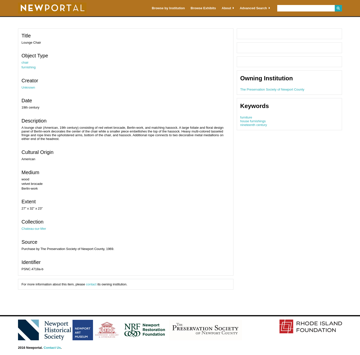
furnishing (29, 67)
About (226, 8)
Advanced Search (253, 8)
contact (91, 284)
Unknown (28, 87)
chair (25, 62)
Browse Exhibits (203, 8)
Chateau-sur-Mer (34, 229)
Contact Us (52, 348)
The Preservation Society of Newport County (272, 89)
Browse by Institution (168, 8)
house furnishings (253, 121)
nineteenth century (253, 125)
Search (338, 8)
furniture (246, 117)
